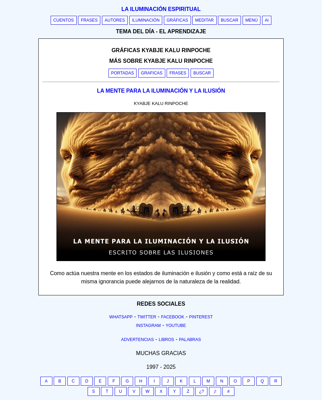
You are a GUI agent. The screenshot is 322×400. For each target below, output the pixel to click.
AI (267, 20)
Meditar (204, 20)
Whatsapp (120, 317)
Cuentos (63, 20)
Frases (89, 20)
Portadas (122, 73)
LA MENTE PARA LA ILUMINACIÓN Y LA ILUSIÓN (161, 91)
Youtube (176, 325)
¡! (215, 391)
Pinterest (201, 317)
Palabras (190, 339)
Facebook (172, 317)
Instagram (148, 325)
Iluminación (146, 20)
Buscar (229, 20)
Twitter (147, 317)
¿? (201, 391)
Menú (251, 20)
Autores (115, 20)
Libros (166, 339)
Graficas (152, 73)
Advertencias (137, 339)
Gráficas (177, 20)
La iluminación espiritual (161, 9)
